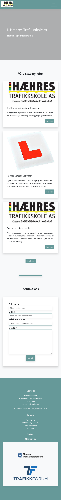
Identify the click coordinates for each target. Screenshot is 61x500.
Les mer (49, 121)
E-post (12, 311)
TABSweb (26, 423)
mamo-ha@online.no (30, 404)
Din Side (30, 428)
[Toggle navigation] (54, 4)
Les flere (30, 261)
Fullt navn (14, 304)
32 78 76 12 (30, 401)
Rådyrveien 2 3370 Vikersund (30, 398)
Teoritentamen (30, 425)
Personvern (30, 420)
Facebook (30, 434)
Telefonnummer (17, 319)
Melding (13, 327)
